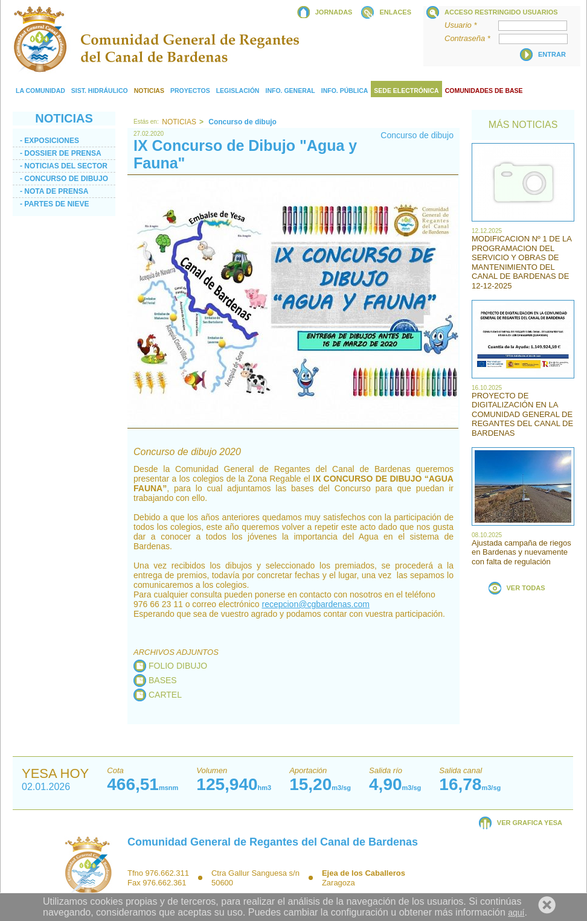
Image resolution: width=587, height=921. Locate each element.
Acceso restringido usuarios (501, 12)
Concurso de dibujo (417, 135)
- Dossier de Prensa (60, 153)
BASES (163, 680)
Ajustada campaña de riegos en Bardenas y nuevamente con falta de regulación (521, 552)
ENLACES (395, 12)
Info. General (290, 90)
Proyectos (190, 90)
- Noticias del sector (63, 166)
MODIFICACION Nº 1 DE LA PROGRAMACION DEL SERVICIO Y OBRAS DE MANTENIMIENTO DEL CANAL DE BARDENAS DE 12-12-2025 (521, 262)
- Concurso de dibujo (64, 178)
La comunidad (40, 90)
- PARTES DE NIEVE (54, 204)
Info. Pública (344, 90)
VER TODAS (526, 587)
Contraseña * (470, 38)
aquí (516, 912)
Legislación (238, 90)
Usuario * (470, 25)
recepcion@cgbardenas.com (315, 604)
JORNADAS (334, 12)
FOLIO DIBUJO (178, 666)
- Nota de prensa (54, 191)
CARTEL (165, 695)
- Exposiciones (49, 140)
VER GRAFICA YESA (529, 822)
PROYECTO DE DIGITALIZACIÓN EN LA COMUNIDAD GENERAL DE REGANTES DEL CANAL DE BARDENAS (522, 414)
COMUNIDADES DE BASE (484, 90)
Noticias (179, 122)
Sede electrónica (406, 90)
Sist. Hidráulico (99, 90)
